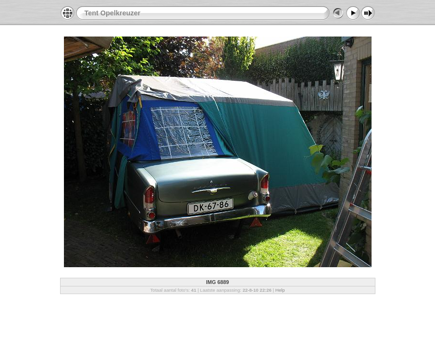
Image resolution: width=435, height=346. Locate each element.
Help (280, 290)
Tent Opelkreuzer (113, 13)
